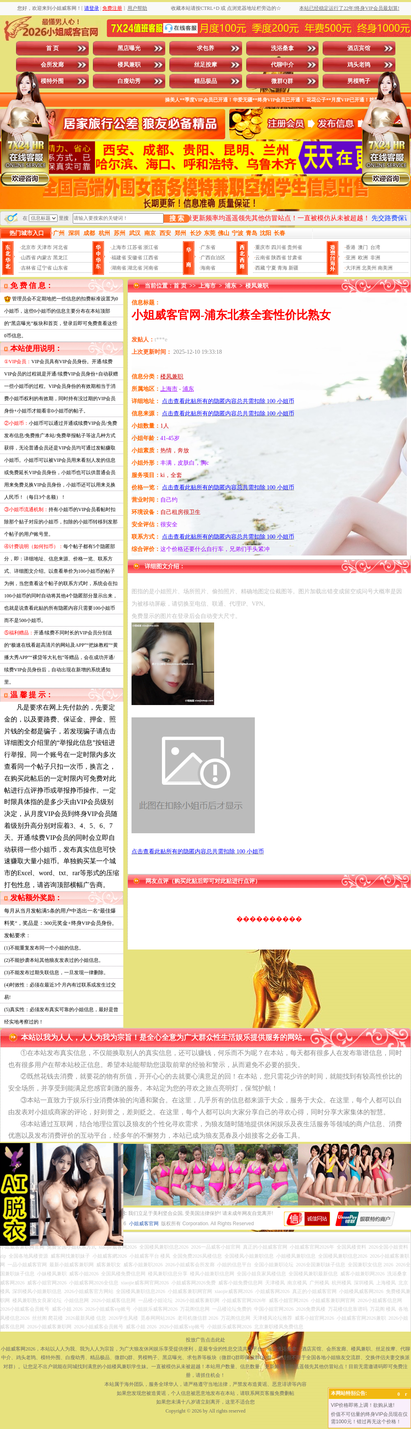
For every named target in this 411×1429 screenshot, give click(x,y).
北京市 (28, 247)
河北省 (60, 247)
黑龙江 (60, 257)
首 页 (52, 48)
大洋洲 (353, 268)
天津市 (44, 247)
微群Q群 (282, 81)
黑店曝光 (129, 48)
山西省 (28, 257)
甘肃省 (294, 257)
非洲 (375, 257)
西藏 (260, 268)
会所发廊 (52, 65)
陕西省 (278, 257)
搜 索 (176, 218)
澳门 (363, 247)
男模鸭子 (358, 81)
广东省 (208, 247)
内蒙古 (44, 257)
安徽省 (134, 257)
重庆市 (262, 247)
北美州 (369, 268)
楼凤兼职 (129, 65)
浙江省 (150, 247)
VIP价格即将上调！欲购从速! (363, 1405)
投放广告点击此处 (205, 1340)
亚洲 (351, 257)
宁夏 (271, 268)
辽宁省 (44, 268)
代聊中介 (282, 65)
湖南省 (118, 268)
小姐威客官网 (144, 1223)
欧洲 (363, 257)
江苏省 (134, 247)
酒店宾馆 (358, 48)
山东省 (60, 268)
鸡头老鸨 (358, 65)
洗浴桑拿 (282, 48)
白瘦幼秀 (129, 81)
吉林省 (28, 268)
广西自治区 (213, 257)
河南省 (150, 268)
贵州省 (294, 247)
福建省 (118, 257)
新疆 (293, 268)
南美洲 (385, 268)
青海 (282, 268)
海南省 (208, 268)
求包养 (205, 48)
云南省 (262, 257)
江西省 (150, 257)
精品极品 (205, 81)
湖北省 (134, 268)
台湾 (375, 247)
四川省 (278, 247)
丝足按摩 (205, 65)
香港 (351, 247)
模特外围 (52, 81)
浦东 (230, 286)
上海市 (118, 247)
